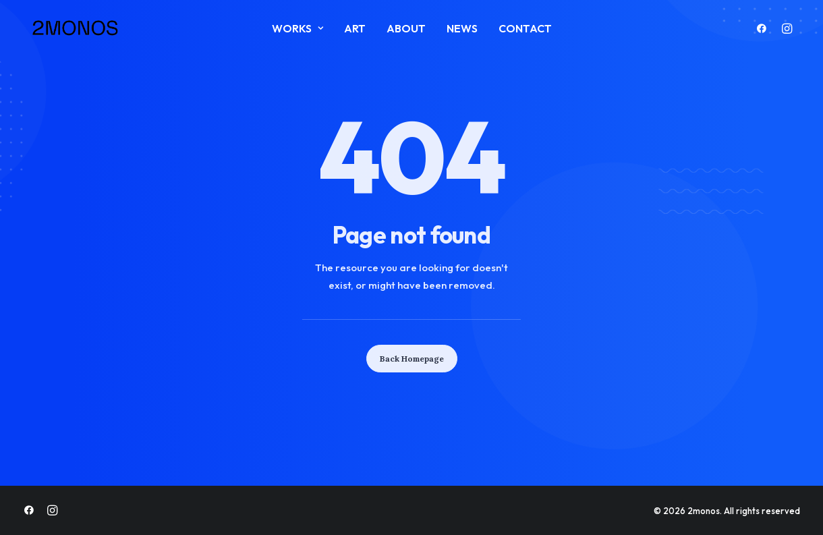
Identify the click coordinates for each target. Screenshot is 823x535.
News (462, 28)
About (406, 28)
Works (297, 28)
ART (355, 28)
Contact (525, 28)
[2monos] (75, 28)
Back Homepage (412, 359)
